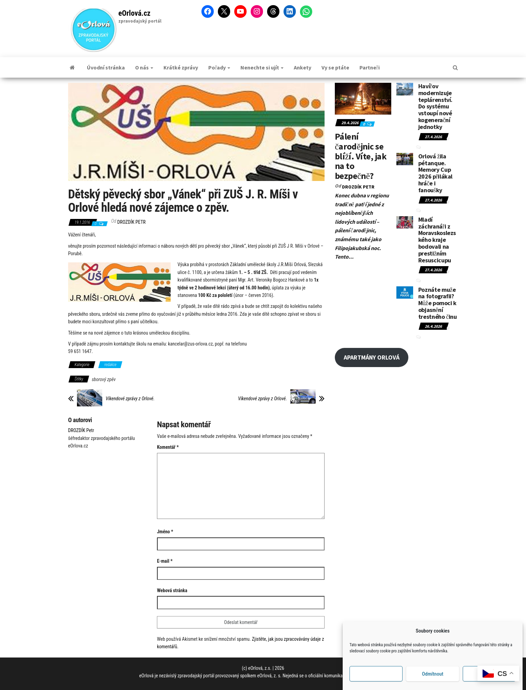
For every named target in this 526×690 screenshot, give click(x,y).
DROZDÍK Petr (131, 222)
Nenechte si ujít (262, 67)
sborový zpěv (104, 379)
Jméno (165, 531)
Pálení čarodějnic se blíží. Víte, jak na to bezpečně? (360, 156)
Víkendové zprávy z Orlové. (130, 398)
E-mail (165, 561)
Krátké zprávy (180, 67)
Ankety (302, 67)
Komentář (168, 447)
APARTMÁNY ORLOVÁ (371, 357)
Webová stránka (172, 590)
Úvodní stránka (106, 67)
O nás (144, 67)
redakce (110, 364)
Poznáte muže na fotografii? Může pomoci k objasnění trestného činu (437, 303)
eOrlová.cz (134, 13)
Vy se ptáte (335, 67)
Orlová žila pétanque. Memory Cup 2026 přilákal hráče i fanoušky (435, 173)
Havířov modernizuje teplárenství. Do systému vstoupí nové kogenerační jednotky (435, 106)
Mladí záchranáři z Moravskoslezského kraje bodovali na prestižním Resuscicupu (437, 240)
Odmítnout (433, 679)
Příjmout (376, 679)
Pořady (219, 67)
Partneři (369, 67)
